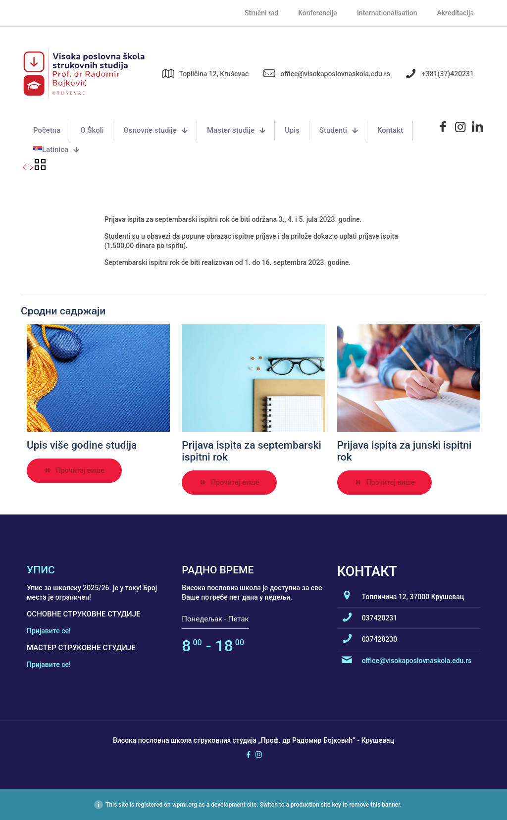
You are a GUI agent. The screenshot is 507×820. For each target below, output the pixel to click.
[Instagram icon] (258, 754)
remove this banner (374, 804)
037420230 (380, 639)
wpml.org (184, 804)
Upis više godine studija (82, 445)
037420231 (380, 618)
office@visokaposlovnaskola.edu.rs (417, 661)
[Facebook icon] (248, 754)
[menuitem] (56, 149)
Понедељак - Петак (215, 619)
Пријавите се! (49, 631)
